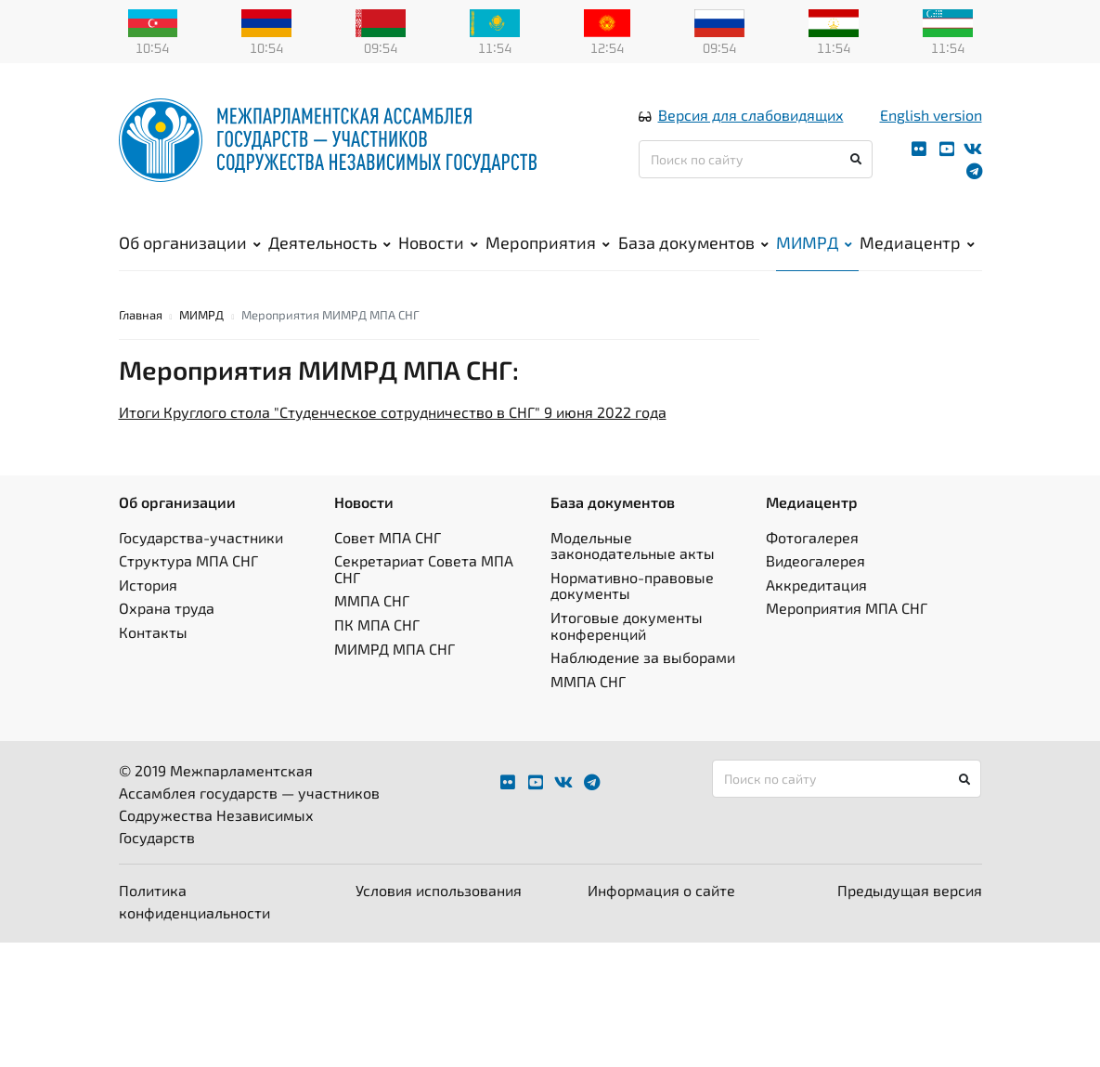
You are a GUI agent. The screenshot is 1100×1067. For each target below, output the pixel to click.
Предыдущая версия (909, 890)
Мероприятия (547, 242)
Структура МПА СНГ (188, 560)
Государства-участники (201, 537)
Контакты (153, 632)
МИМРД (814, 242)
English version (931, 115)
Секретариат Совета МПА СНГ (423, 569)
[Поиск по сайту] (756, 159)
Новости (438, 242)
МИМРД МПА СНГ (394, 648)
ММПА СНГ (371, 600)
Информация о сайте (661, 890)
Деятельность (329, 242)
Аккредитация (816, 584)
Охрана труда (166, 608)
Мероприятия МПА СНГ (846, 608)
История (148, 584)
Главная (140, 314)
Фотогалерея (812, 537)
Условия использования (439, 890)
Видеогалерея (815, 560)
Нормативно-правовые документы (632, 585)
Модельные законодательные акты (632, 545)
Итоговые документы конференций (626, 625)
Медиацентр (917, 242)
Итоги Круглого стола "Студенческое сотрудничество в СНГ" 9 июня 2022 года (392, 412)
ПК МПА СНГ (377, 624)
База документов (693, 242)
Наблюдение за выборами (642, 657)
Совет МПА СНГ (387, 537)
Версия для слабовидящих (751, 115)
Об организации (190, 242)
